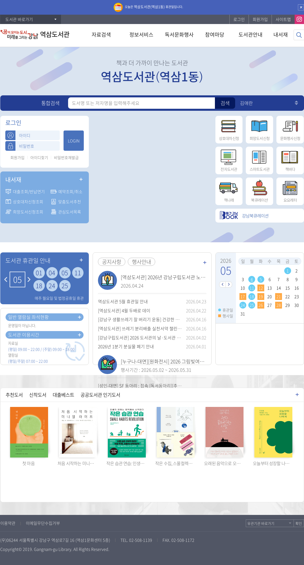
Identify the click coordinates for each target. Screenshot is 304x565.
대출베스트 (63, 394)
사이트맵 (283, 19)
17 (242, 296)
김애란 (246, 103)
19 (260, 296)
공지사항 (111, 262)
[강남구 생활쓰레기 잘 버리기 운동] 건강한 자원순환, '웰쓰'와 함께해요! (162, 319)
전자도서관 (229, 159)
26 (260, 305)
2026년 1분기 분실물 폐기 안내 (126, 346)
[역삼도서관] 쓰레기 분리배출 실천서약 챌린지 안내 (144, 328)
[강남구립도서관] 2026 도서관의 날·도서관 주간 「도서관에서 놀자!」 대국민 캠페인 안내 (179, 337)
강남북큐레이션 (244, 216)
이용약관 (7, 523)
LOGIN (73, 141)
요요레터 (290, 190)
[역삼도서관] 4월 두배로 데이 (124, 310)
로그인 (239, 19)
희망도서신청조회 (28, 212)
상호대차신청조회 (28, 202)
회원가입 (260, 19)
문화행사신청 (290, 128)
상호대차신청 (229, 128)
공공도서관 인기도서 (100, 394)
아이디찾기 (39, 158)
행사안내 (141, 262)
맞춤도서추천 (69, 202)
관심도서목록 (69, 212)
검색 (225, 103)
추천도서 (14, 394)
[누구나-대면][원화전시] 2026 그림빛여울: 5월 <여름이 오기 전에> (187, 361)
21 (278, 296)
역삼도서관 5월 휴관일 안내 (123, 301)
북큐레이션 (259, 190)
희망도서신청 (259, 128)
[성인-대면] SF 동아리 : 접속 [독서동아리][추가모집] (144, 385)
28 (278, 305)
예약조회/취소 (70, 191)
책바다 (290, 159)
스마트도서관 (259, 159)
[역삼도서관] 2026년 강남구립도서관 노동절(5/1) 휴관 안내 (180, 277)
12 (260, 288)
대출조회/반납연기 (29, 191)
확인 (298, 523)
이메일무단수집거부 (43, 523)
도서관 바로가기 (19, 19)
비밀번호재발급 (66, 158)
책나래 (229, 190)
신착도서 (37, 394)
